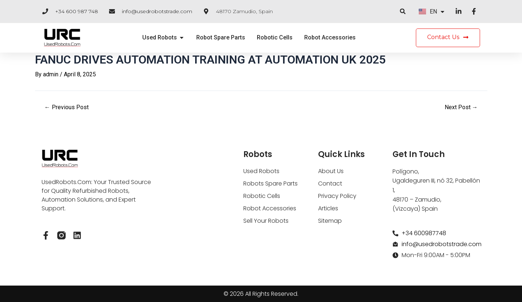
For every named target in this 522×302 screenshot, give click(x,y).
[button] (403, 11)
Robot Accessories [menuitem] (330, 37)
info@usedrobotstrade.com (157, 11)
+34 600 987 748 (76, 11)
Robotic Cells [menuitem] (275, 37)
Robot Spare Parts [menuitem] (220, 37)
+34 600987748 (424, 233)
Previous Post (67, 107)
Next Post (461, 107)
